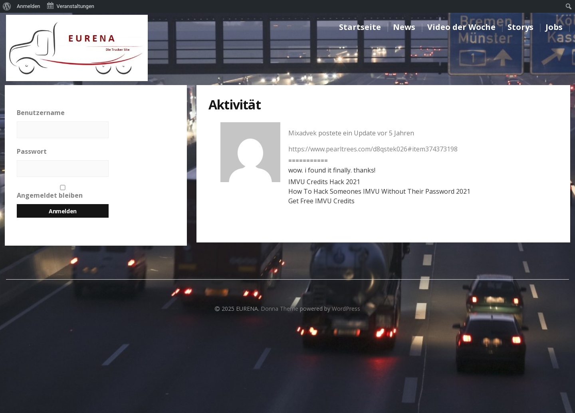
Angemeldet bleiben (63, 192)
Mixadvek (302, 133)
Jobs (554, 27)
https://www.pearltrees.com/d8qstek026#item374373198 (373, 149)
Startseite (360, 27)
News (404, 27)
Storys (520, 27)
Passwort (32, 151)
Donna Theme (280, 308)
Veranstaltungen (70, 5)
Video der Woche (461, 27)
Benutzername (41, 112)
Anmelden (28, 6)
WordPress (346, 308)
